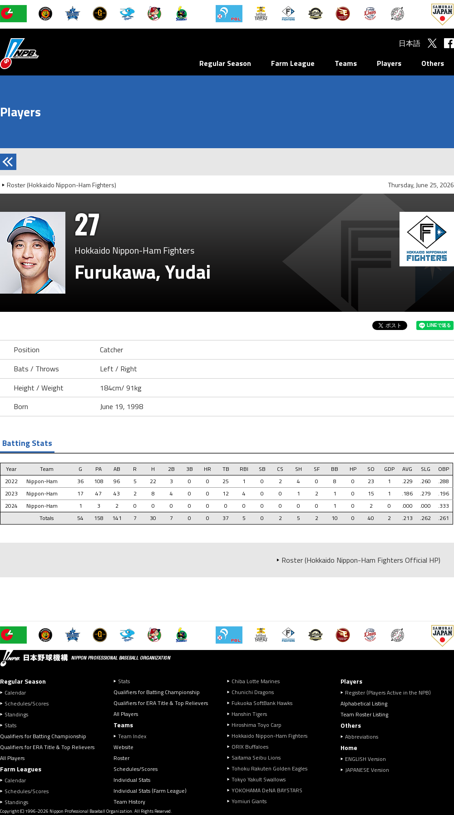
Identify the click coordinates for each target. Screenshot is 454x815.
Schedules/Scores (27, 703)
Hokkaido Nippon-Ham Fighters (269, 735)
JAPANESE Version (367, 769)
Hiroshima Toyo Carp (256, 724)
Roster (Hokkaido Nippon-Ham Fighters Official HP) (360, 560)
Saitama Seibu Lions (256, 757)
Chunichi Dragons (253, 692)
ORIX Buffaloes (250, 746)
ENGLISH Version (365, 759)
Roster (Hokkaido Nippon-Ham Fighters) (61, 185)
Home (348, 747)
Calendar (15, 692)
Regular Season (225, 63)
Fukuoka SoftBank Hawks (262, 703)
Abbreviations (361, 736)
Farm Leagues (20, 769)
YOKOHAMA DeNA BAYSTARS (267, 790)
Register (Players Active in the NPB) (390, 692)
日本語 (409, 43)
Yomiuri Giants (249, 801)
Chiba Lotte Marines (256, 681)
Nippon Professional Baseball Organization (42, 53)
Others (432, 63)
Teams (346, 63)
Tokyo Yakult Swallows (259, 779)
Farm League (293, 63)
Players (389, 63)
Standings (16, 714)
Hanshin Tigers (249, 714)
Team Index (132, 736)
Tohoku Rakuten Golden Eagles (269, 768)
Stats (10, 725)
